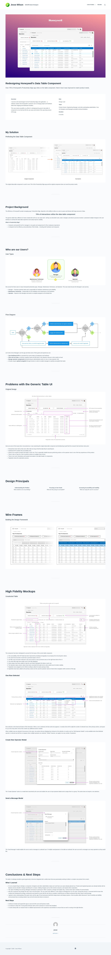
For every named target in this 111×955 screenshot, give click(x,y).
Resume (100, 4)
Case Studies (91, 5)
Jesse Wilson (17, 5)
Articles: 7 (55, 933)
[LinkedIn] (75, 948)
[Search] (104, 4)
